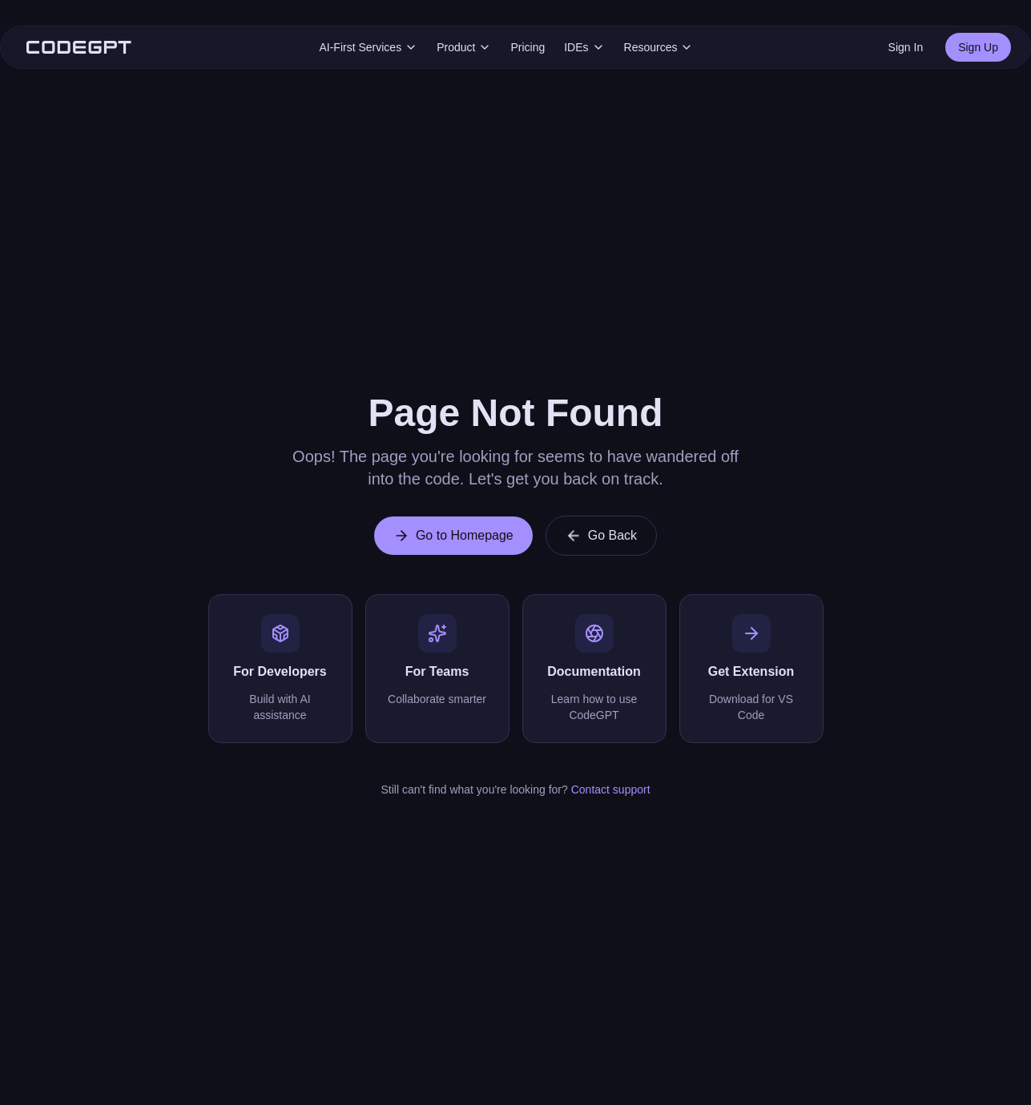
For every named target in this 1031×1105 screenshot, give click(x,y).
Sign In (906, 47)
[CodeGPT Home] (78, 47)
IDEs (584, 47)
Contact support (610, 789)
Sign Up (978, 47)
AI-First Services (368, 47)
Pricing (527, 47)
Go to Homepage (453, 536)
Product (464, 47)
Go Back (601, 536)
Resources (659, 47)
